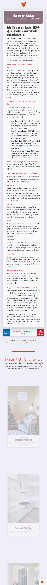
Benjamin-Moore (24, 343)
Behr (32, 343)
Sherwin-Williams (11, 343)
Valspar (38, 343)
